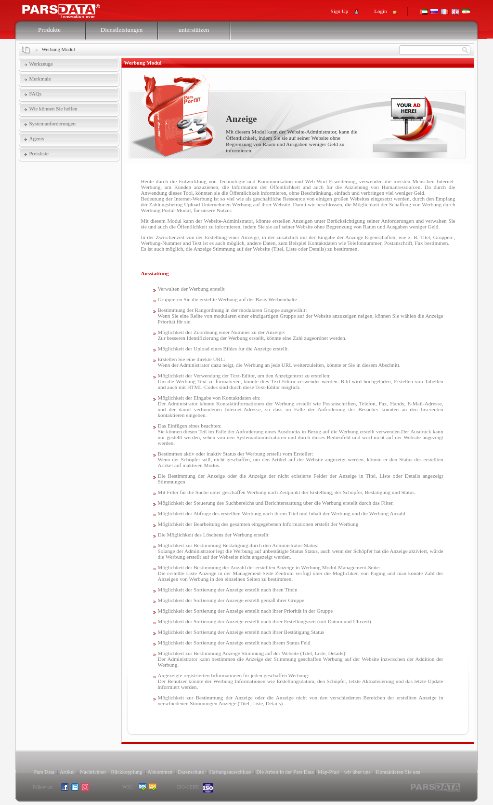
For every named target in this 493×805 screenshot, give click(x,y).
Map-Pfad (328, 772)
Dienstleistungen (122, 29)
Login (380, 11)
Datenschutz (191, 772)
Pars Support (70, 8)
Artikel (67, 772)
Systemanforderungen (52, 123)
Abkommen (159, 772)
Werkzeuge (41, 64)
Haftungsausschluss (230, 772)
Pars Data (44, 772)
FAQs (35, 93)
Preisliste (39, 153)
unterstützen (194, 29)
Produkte (49, 29)
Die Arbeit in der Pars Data (284, 772)
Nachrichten (93, 772)
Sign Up (339, 11)
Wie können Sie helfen (53, 108)
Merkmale (40, 78)
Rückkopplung (127, 772)
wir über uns (357, 772)
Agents (36, 138)
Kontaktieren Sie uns (398, 772)
